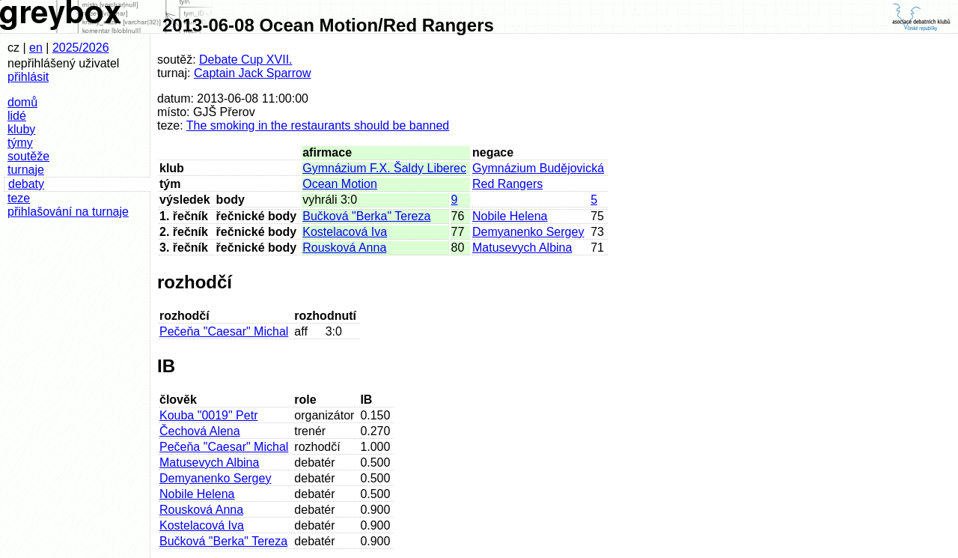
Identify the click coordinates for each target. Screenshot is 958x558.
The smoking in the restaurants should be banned (317, 125)
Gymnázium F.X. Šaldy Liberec (384, 168)
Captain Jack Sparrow (252, 73)
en (36, 47)
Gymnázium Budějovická (538, 168)
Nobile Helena (510, 216)
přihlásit (28, 76)
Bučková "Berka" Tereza (366, 216)
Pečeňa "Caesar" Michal (223, 331)
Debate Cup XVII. (246, 59)
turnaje (25, 169)
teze (18, 198)
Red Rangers (507, 184)
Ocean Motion (339, 184)
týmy (20, 142)
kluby (21, 129)
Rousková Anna (344, 247)
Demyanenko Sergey (528, 231)
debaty (26, 184)
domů (22, 102)
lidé (16, 115)
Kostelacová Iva (344, 231)
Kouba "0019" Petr (208, 415)
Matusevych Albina (522, 247)
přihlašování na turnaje (68, 211)
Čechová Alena (199, 431)
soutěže (28, 156)
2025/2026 (80, 47)
